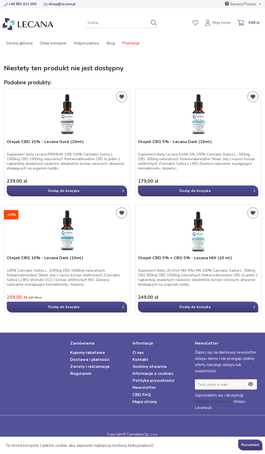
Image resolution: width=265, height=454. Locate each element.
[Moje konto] (218, 23)
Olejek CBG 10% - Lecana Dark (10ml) (45, 258)
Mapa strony (144, 402)
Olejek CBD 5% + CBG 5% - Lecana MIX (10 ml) (185, 258)
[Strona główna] (19, 43)
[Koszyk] (248, 23)
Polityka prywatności (153, 380)
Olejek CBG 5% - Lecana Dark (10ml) (175, 142)
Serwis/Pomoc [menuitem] (241, 4)
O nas (138, 352)
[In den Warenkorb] (67, 190)
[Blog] (111, 43)
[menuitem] (122, 23)
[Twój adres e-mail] (220, 384)
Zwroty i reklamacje (90, 366)
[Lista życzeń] (195, 23)
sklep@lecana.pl (60, 4)
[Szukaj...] (122, 23)
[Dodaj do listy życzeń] (121, 96)
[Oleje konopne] (53, 43)
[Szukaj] (153, 23)
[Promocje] (131, 43)
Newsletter (144, 387)
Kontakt (140, 359)
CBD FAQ (141, 395)
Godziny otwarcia (149, 366)
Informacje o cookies (152, 373)
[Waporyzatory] (86, 43)
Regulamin (80, 373)
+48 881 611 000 (20, 4)
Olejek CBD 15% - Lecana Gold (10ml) (45, 142)
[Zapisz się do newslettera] (251, 384)
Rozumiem (250, 444)
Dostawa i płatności (89, 359)
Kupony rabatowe (87, 352)
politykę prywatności (213, 401)
